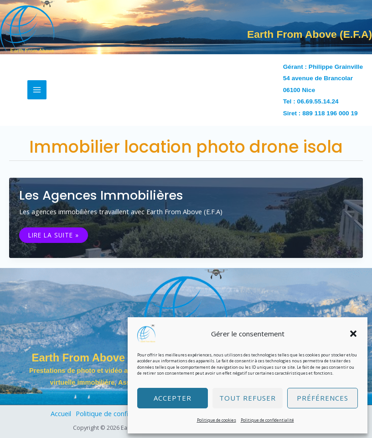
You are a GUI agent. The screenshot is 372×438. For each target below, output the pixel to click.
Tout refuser (247, 397)
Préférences (322, 397)
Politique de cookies (216, 420)
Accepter (172, 397)
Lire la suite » (53, 235)
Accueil (61, 413)
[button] (353, 333)
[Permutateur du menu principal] (36, 89)
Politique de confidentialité (267, 420)
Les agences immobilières (101, 195)
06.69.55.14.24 (318, 101)
